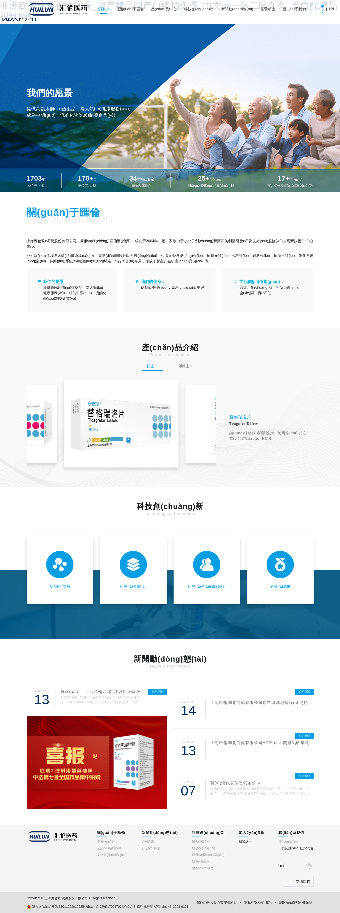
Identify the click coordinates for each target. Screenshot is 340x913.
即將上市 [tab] (185, 366)
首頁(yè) (104, 9)
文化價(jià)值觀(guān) (112, 855)
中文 (322, 9)
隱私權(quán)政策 (258, 902)
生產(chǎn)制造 (203, 868)
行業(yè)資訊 (151, 848)
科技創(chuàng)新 (199, 9)
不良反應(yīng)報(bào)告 (295, 848)
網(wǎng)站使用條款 (295, 902)
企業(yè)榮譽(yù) (109, 848)
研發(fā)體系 (201, 841)
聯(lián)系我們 (294, 9)
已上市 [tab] (152, 366)
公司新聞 (148, 841)
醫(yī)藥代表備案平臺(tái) (217, 902)
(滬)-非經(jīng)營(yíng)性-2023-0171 (162, 906)
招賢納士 (268, 9)
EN (331, 9)
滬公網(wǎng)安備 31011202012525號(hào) (61, 907)
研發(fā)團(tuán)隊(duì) (208, 855)
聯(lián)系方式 (288, 841)
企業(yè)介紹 (106, 841)
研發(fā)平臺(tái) (203, 848)
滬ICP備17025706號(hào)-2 (115, 906)
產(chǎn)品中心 (164, 9)
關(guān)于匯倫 (131, 9)
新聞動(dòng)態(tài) (237, 9)
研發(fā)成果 (201, 861)
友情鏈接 (298, 881)
